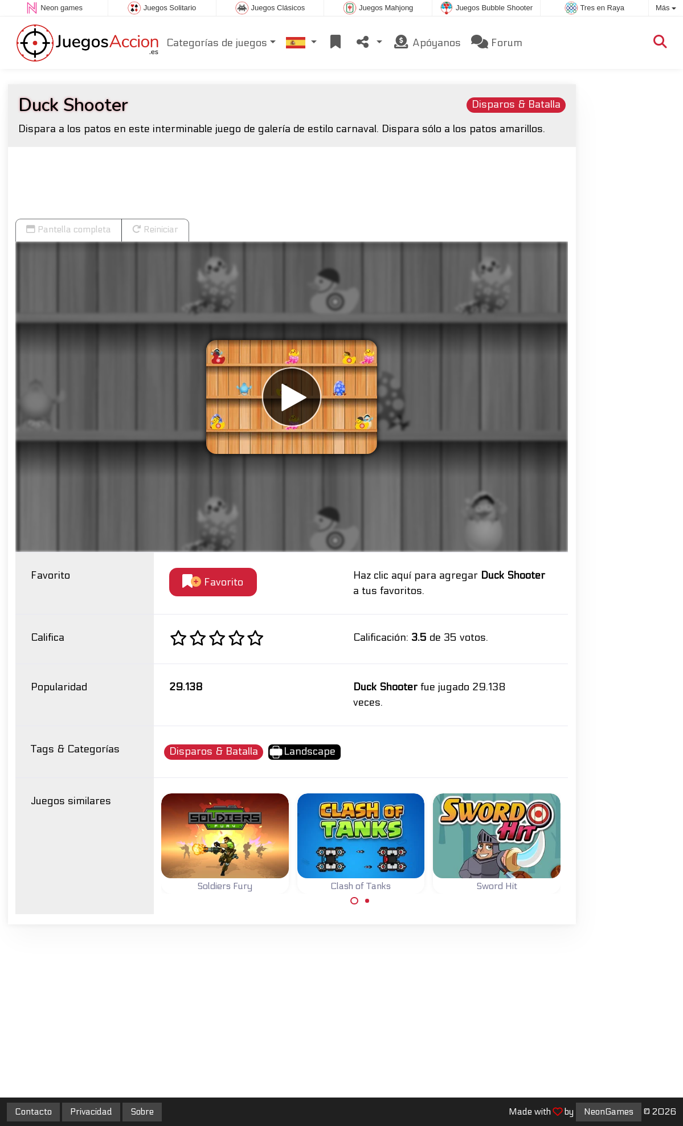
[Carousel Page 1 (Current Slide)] (354, 901)
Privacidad (91, 1112)
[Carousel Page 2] (367, 901)
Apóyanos (426, 42)
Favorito (212, 582)
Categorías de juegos (216, 43)
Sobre (142, 1112)
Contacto (33, 1112)
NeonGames (608, 1112)
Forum (496, 42)
